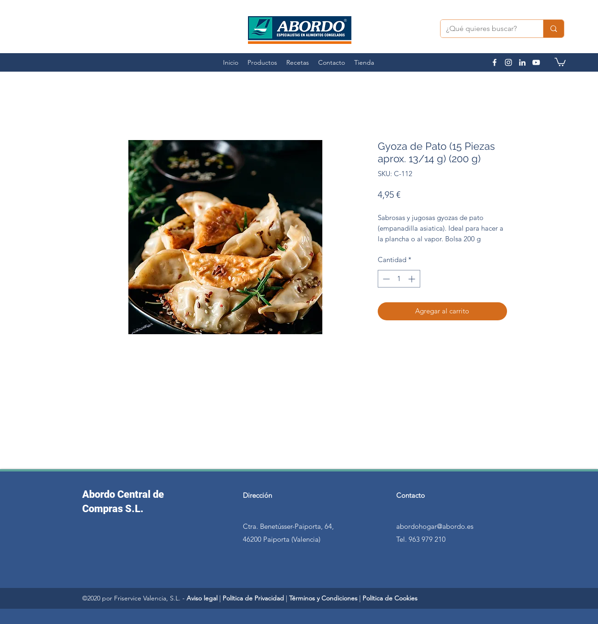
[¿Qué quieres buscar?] (485, 28)
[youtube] (536, 62)
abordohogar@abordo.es (434, 526)
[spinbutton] (398, 279)
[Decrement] (385, 279)
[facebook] (494, 62)
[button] (560, 61)
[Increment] (412, 279)
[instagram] (508, 62)
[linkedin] (522, 62)
